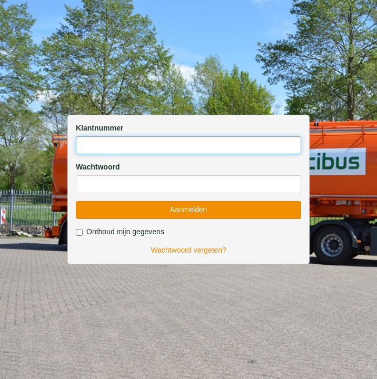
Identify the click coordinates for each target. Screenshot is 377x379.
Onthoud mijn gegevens (120, 231)
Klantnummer (99, 128)
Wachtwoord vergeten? (188, 250)
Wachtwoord (98, 167)
